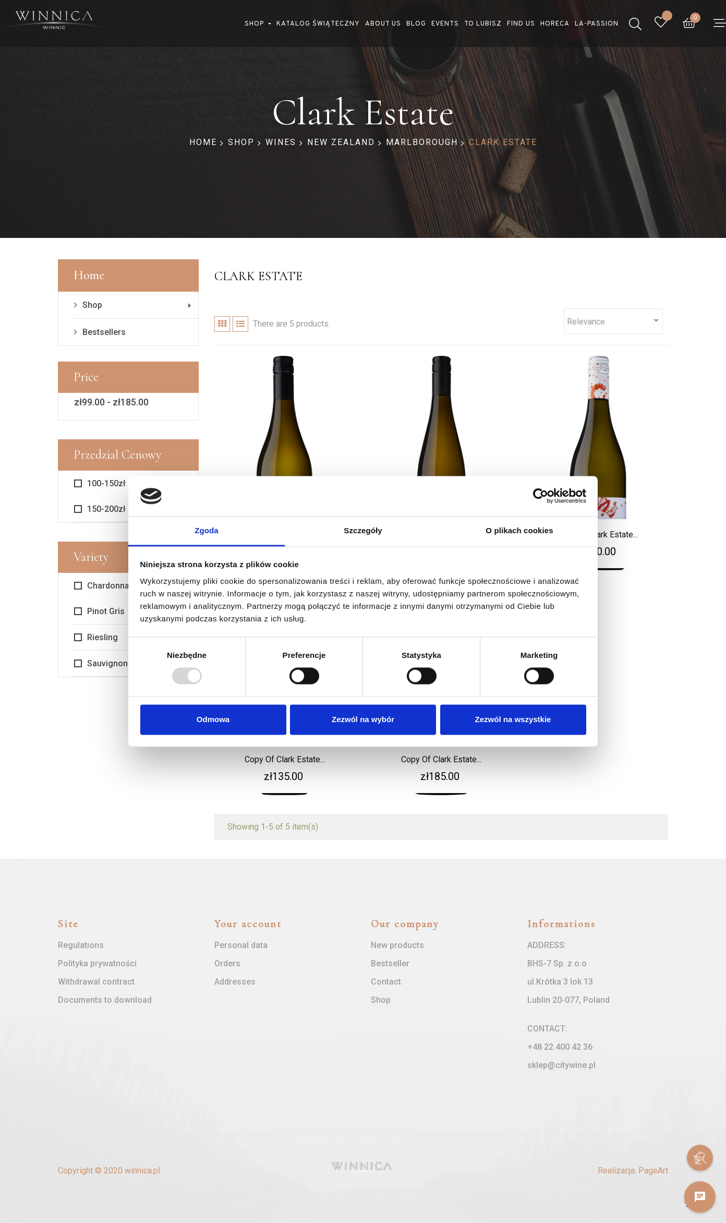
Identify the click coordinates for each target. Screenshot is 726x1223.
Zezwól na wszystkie (513, 719)
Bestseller (390, 963)
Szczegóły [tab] (363, 530)
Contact (386, 982)
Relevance (614, 320)
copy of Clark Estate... (285, 759)
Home (89, 275)
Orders (227, 963)
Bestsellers (104, 332)
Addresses (235, 982)
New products (397, 945)
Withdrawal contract (96, 982)
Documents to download (105, 1000)
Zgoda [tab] (207, 530)
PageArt (653, 1171)
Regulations (81, 945)
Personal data (241, 945)
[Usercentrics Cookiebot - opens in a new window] (540, 496)
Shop (92, 305)
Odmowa (213, 719)
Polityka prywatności (97, 963)
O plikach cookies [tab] (519, 530)
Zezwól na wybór (363, 719)
